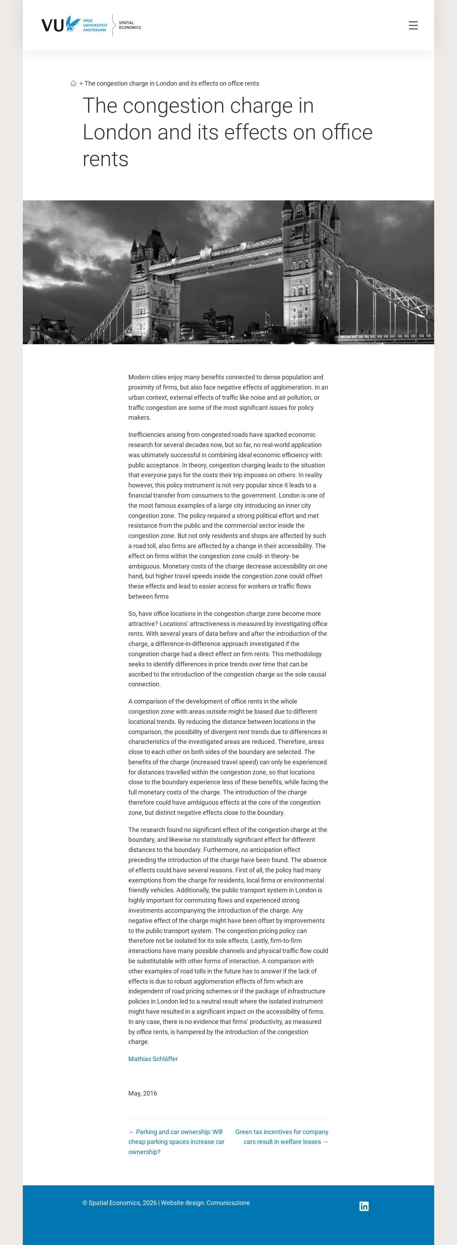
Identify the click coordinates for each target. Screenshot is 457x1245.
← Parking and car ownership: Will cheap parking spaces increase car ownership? (176, 1142)
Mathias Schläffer (153, 1059)
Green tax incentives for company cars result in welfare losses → (282, 1137)
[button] (364, 1206)
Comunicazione (228, 1202)
